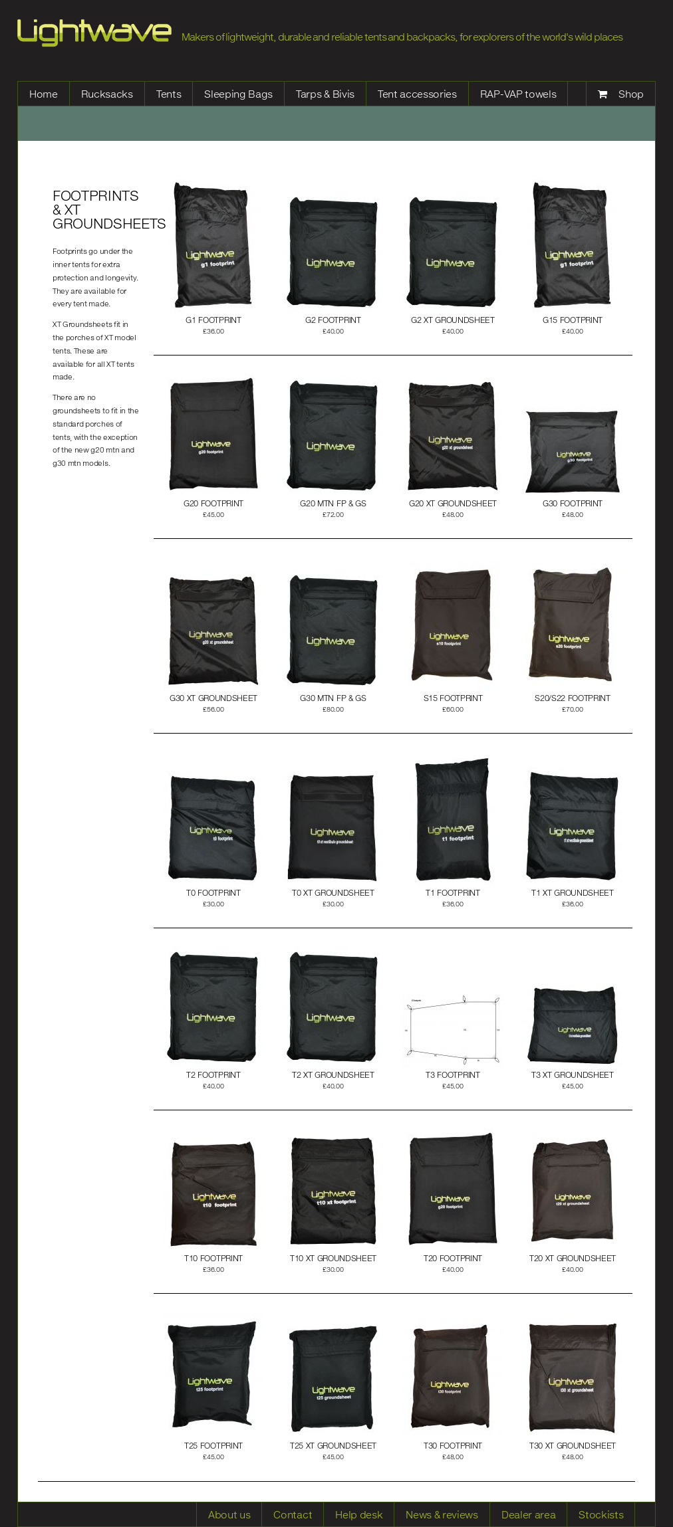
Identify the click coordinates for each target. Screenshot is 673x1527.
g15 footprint (573, 320)
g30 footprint (573, 503)
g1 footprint (213, 320)
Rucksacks (107, 94)
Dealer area (528, 1514)
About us (229, 1514)
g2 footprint (332, 320)
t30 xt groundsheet (572, 1446)
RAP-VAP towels (518, 94)
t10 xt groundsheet (333, 1258)
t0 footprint (213, 893)
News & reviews (442, 1514)
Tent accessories (417, 94)
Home (43, 94)
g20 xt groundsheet (453, 503)
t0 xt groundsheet (333, 893)
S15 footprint (453, 698)
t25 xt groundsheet (333, 1446)
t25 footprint (213, 1446)
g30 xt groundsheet (213, 698)
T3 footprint (452, 1075)
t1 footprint (452, 893)
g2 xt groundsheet (453, 320)
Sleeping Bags (238, 94)
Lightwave (94, 33)
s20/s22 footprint (572, 698)
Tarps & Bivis (325, 94)
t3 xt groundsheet (572, 1075)
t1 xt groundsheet (572, 893)
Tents (168, 94)
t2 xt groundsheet (333, 1075)
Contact (292, 1514)
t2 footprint (213, 1075)
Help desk (358, 1514)
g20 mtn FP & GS (333, 503)
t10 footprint (213, 1258)
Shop (631, 94)
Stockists (601, 1514)
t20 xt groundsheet (572, 1258)
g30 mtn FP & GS (333, 698)
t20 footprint (453, 1258)
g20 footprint (213, 503)
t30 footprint (453, 1446)
